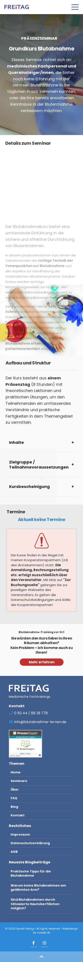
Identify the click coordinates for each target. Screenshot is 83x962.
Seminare (19, 781)
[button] (41, 956)
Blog (14, 806)
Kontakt (18, 815)
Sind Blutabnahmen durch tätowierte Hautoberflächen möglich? (35, 903)
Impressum (20, 834)
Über (15, 789)
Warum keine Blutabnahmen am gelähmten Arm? (38, 887)
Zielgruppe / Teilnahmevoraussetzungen (39, 464)
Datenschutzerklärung (30, 843)
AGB (14, 851)
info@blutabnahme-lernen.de (37, 721)
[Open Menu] (75, 7)
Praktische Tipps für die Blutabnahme (31, 873)
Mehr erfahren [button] (41, 662)
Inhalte (16, 442)
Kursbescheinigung (29, 486)
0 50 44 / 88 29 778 (28, 713)
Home (16, 772)
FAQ (14, 798)
